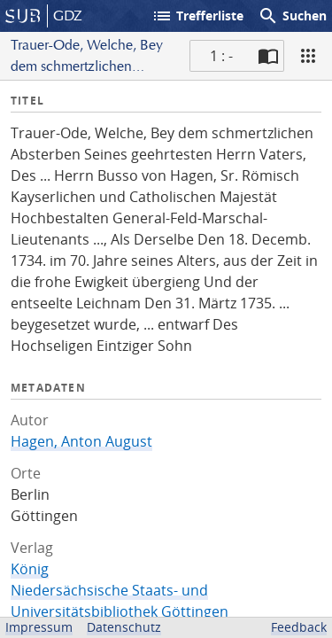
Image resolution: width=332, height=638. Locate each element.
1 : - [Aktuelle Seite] (221, 56)
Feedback (299, 627)
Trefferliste (197, 16)
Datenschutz (124, 627)
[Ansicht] (308, 55)
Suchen (292, 16)
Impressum (39, 627)
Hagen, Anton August (81, 441)
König (30, 569)
